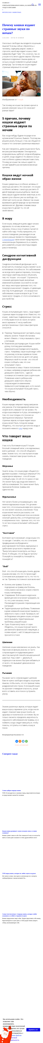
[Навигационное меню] (39, 4)
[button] (33, 4)
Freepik (20, 99)
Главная (5, 3)
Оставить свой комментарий (21, 745)
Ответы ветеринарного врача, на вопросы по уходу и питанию (19, 6)
